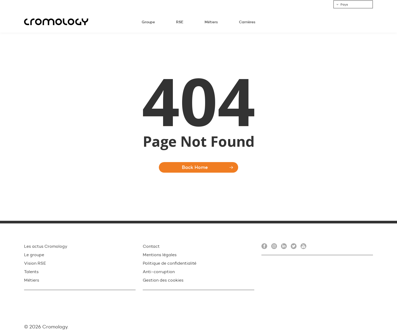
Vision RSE (35, 263)
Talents (31, 271)
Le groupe (34, 254)
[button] (387, 3)
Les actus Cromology (45, 246)
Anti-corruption (159, 271)
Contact (151, 246)
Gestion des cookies (163, 280)
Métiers (31, 280)
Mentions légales (160, 254)
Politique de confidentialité (169, 263)
